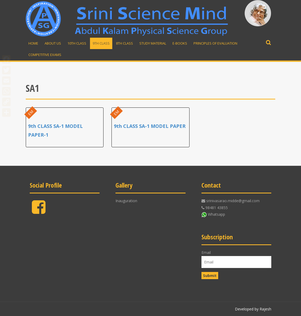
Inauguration (126, 200)
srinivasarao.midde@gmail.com (233, 200)
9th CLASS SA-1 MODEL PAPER (150, 126)
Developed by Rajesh (253, 308)
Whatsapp (216, 214)
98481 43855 (216, 207)
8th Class (124, 43)
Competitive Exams (44, 54)
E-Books (180, 43)
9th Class (101, 43)
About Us (53, 43)
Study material (152, 43)
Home (33, 43)
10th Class (76, 43)
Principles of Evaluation (215, 43)
